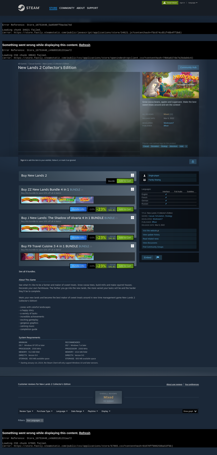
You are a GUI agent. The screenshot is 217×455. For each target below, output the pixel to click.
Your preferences (192, 388)
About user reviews (174, 388)
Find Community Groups (153, 250)
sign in (182, 3)
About (81, 7)
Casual (146, 150)
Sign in (23, 164)
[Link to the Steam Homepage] (31, 10)
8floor (166, 129)
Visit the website (151, 234)
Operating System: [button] (133, 426)
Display (105, 417)
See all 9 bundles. (27, 275)
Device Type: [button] (172, 426)
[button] (125, 184)
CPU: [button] (149, 426)
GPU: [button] (159, 426)
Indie (181, 150)
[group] (108, 426)
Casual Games (35, 67)
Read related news (151, 242)
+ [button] (186, 150)
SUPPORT (92, 7)
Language (60, 417)
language (191, 3)
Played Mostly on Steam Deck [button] (109, 426)
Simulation (155, 150)
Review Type (25, 417)
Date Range (76, 417)
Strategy (164, 150)
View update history (151, 238)
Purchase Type (43, 417)
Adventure (173, 150)
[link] (102, 212)
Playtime (92, 417)
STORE (53, 7)
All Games (22, 67)
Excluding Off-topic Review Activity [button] (64, 426)
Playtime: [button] (87, 426)
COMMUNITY (66, 7)
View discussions (150, 246)
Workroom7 (169, 126)
